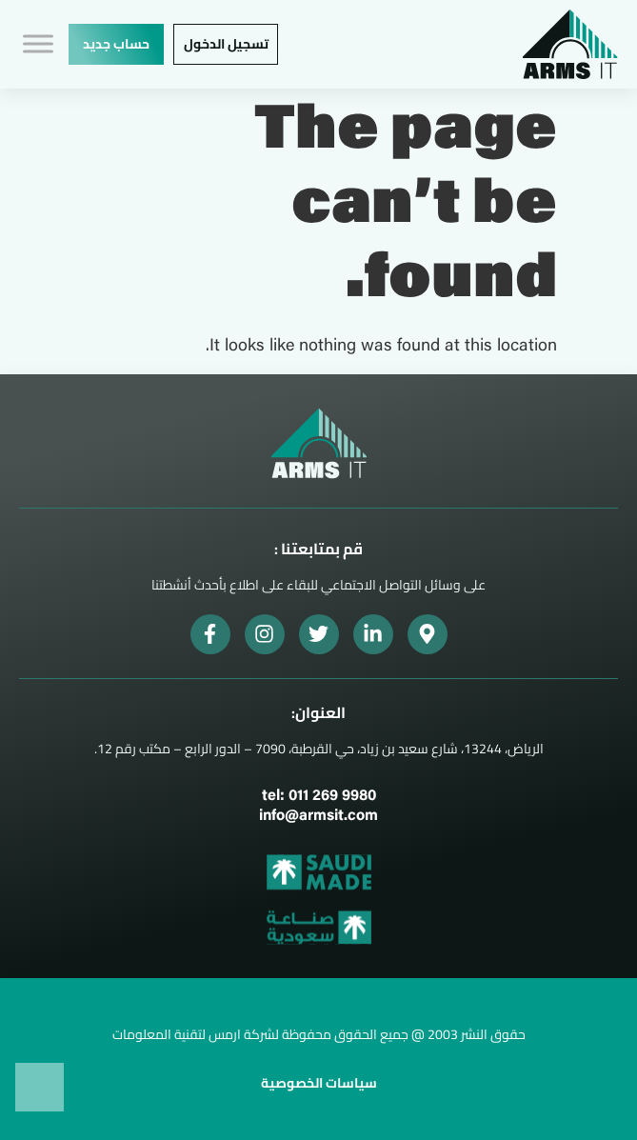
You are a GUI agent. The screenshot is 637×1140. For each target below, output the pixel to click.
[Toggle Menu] (38, 44)
